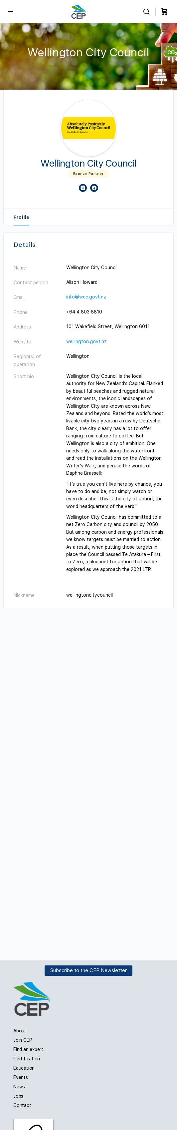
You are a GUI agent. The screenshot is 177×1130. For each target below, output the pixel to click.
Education (24, 1068)
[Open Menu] (11, 11)
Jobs (18, 1096)
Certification (26, 1058)
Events (20, 1077)
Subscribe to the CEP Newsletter (88, 970)
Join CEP (22, 1040)
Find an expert (28, 1049)
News (19, 1086)
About (19, 1030)
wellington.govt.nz (86, 341)
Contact (22, 1105)
